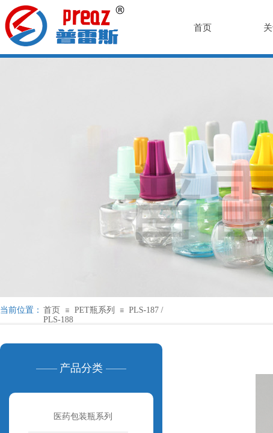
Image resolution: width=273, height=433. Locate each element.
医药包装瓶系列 (83, 416)
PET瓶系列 (95, 310)
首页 (51, 310)
